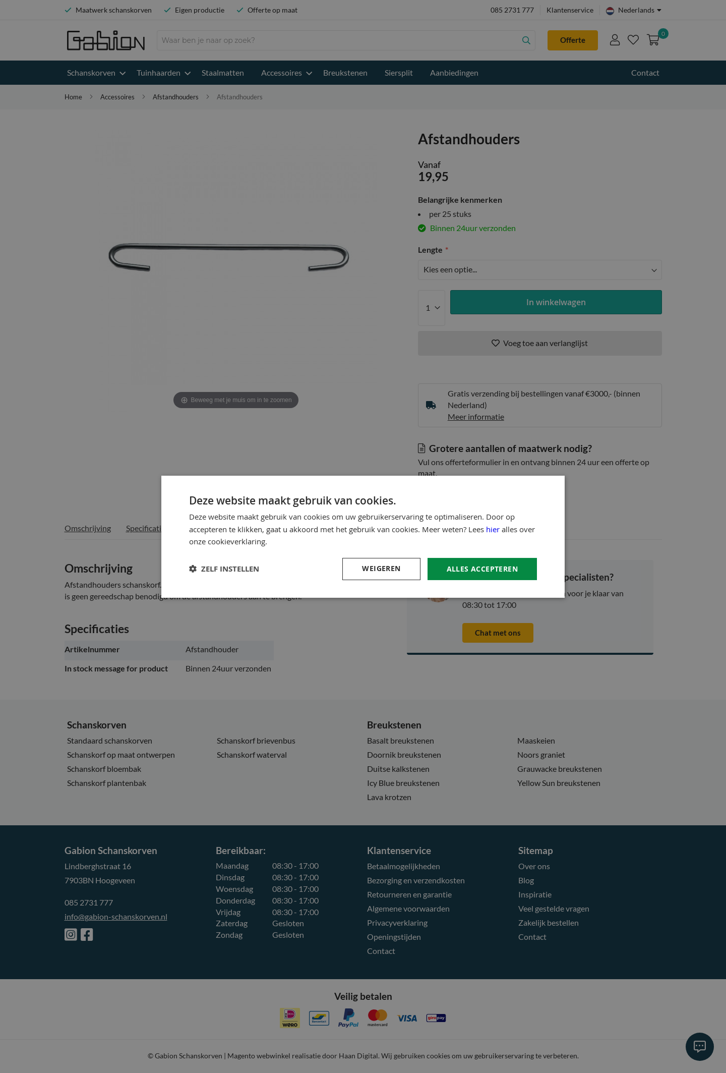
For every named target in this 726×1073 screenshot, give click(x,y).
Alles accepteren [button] (482, 568)
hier (493, 529)
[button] (224, 569)
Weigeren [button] (381, 568)
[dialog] (363, 536)
